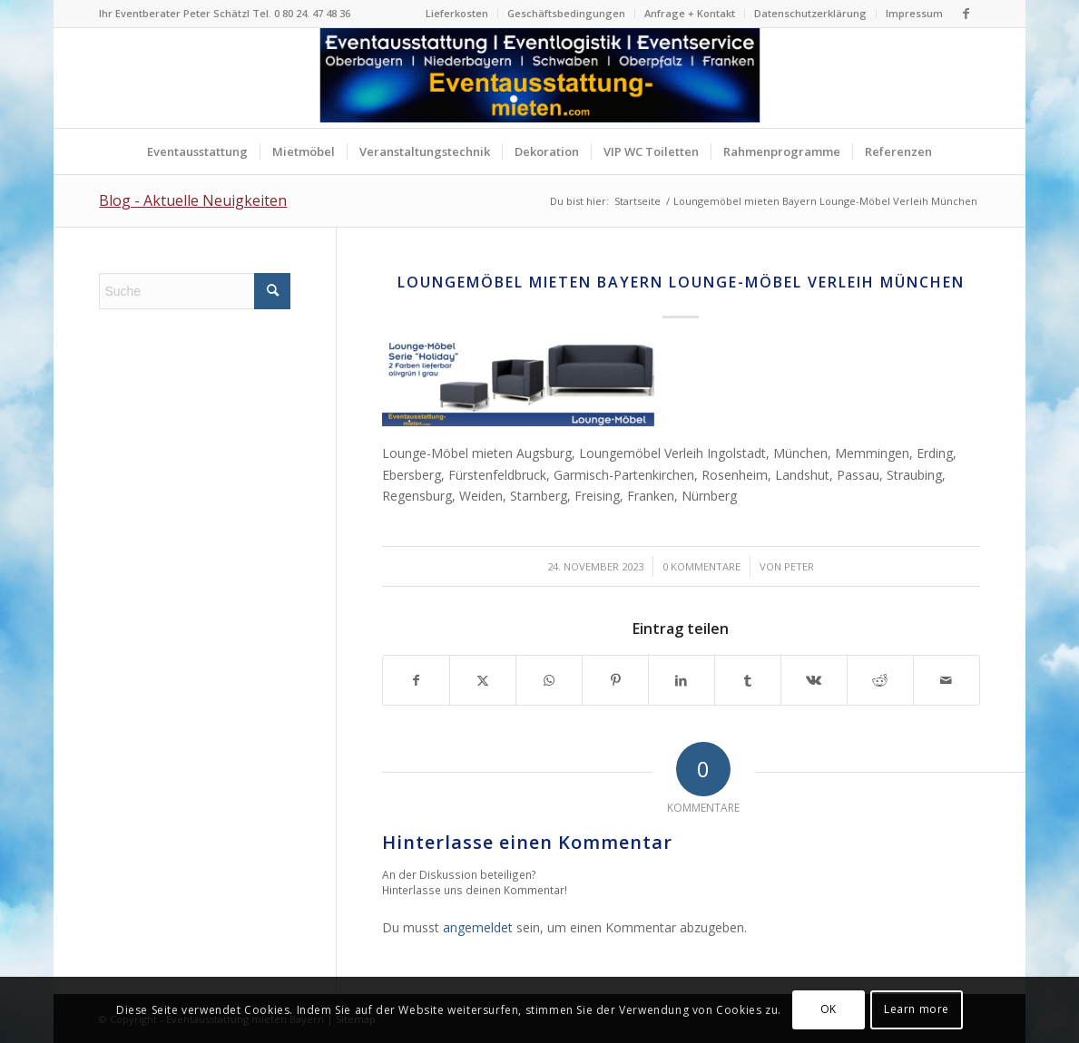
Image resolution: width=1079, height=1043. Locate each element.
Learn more (916, 1009)
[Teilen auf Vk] (814, 680)
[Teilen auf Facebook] (416, 680)
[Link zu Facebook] (966, 13)
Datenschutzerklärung (810, 13)
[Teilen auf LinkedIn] (681, 680)
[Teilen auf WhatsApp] (549, 680)
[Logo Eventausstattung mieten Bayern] (539, 78)
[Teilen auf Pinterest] (615, 680)
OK (828, 1009)
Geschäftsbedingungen (566, 13)
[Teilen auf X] (482, 680)
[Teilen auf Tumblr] (747, 680)
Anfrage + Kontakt (689, 13)
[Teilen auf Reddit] (880, 680)
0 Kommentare (701, 566)
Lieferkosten (457, 13)
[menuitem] (457, 13)
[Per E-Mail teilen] (946, 680)
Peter (799, 566)
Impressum (914, 13)
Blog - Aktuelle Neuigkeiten (193, 200)
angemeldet (478, 927)
